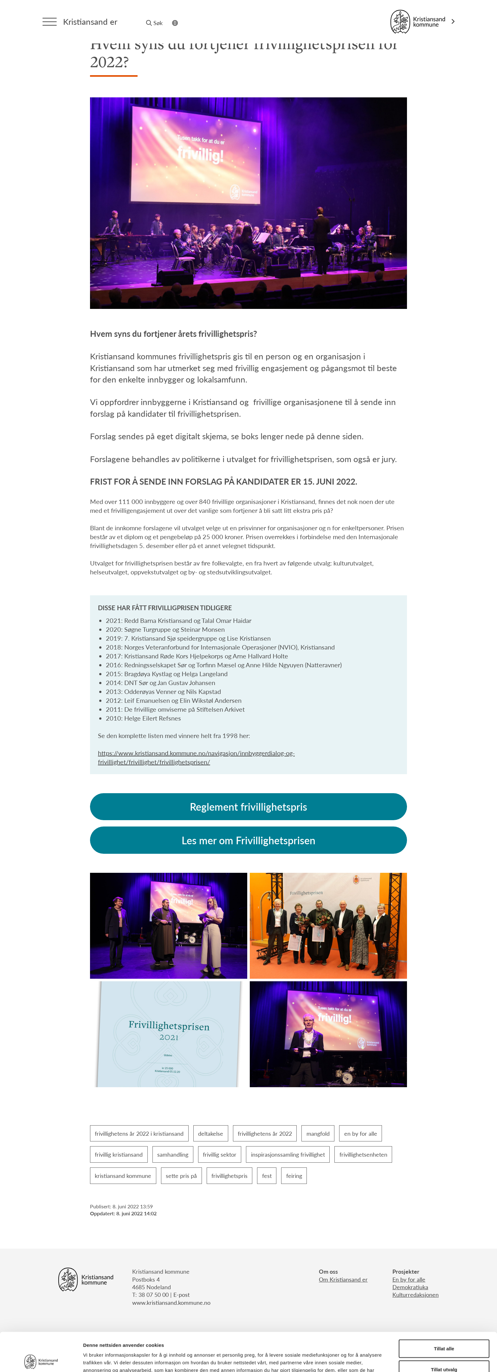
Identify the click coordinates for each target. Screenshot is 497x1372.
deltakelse (210, 1133)
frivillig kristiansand (119, 1154)
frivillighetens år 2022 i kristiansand (139, 1133)
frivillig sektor (219, 1154)
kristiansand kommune (123, 1175)
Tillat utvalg (444, 1330)
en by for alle (360, 1133)
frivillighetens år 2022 (265, 1133)
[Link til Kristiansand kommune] (422, 22)
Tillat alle (444, 1309)
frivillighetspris (229, 1175)
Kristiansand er (90, 21)
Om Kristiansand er (343, 1279)
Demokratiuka (410, 1287)
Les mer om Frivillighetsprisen (248, 840)
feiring (294, 1175)
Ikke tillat (444, 1351)
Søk (154, 23)
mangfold (318, 1133)
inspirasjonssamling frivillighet (288, 1154)
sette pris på (181, 1175)
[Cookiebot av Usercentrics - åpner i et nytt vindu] (41, 1359)
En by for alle (408, 1279)
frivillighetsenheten (363, 1154)
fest (267, 1175)
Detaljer (337, 1359)
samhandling (172, 1154)
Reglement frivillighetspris (248, 806)
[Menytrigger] (49, 22)
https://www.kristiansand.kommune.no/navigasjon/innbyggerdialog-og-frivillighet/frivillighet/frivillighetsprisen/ (196, 757)
